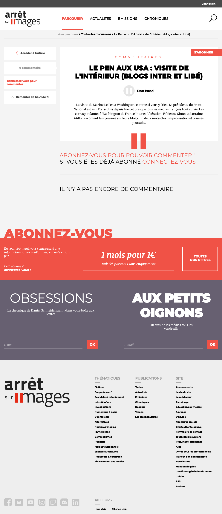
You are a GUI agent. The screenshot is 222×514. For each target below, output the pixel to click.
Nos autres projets (186, 422)
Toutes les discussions (188, 436)
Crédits (180, 476)
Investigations (103, 407)
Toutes (139, 387)
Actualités (100, 19)
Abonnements (184, 387)
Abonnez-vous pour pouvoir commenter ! (127, 155)
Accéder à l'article (30, 53)
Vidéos (139, 412)
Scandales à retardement (109, 397)
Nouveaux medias (105, 427)
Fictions (99, 387)
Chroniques (156, 19)
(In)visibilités (102, 431)
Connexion (208, 3)
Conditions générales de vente (194, 471)
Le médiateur (184, 397)
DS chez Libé (119, 509)
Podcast (180, 486)
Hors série (100, 509)
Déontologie (102, 416)
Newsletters (183, 461)
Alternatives (102, 422)
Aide (178, 446)
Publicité (100, 441)
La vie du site (183, 392)
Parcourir (72, 19)
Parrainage (182, 402)
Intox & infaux (103, 402)
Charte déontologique (189, 427)
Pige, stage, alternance (189, 441)
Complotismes (103, 436)
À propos (181, 412)
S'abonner (203, 52)
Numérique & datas (106, 412)
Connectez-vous (169, 162)
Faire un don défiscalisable (191, 456)
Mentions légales (186, 466)
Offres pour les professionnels (193, 451)
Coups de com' (103, 392)
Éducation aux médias (188, 407)
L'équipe (181, 416)
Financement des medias (109, 461)
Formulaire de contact (189, 431)
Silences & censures (106, 451)
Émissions (127, 19)
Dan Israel (145, 91)
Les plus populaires (146, 416)
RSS (178, 481)
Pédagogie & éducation (108, 456)
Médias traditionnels (106, 446)
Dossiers (140, 407)
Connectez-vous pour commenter (21, 82)
